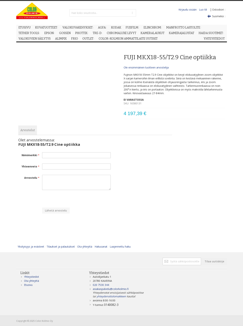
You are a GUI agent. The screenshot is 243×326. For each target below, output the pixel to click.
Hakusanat (101, 246)
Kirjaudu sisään (188, 9)
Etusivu (28, 285)
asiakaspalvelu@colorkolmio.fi (111, 289)
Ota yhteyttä (84, 246)
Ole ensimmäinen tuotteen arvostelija (146, 67)
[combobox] (102, 13)
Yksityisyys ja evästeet (31, 246)
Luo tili (203, 9)
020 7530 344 (101, 285)
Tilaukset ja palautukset (61, 246)
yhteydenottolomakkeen (111, 296)
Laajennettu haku (120, 246)
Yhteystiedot (31, 276)
